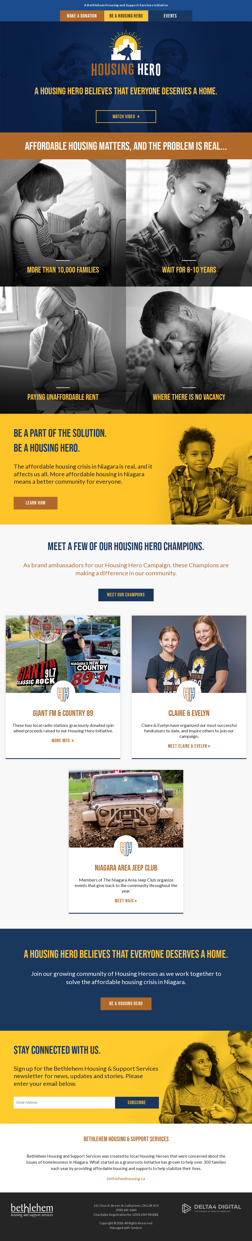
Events (170, 16)
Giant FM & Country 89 (63, 713)
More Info (61, 740)
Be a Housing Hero (126, 16)
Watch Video (124, 116)
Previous (4, 76)
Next (248, 76)
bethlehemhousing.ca (126, 1178)
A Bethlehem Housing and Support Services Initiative (126, 5)
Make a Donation (82, 16)
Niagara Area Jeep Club (126, 867)
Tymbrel (136, 1227)
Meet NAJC (124, 900)
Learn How (35, 503)
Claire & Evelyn (189, 713)
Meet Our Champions (126, 594)
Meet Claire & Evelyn (187, 746)
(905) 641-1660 (126, 1210)
